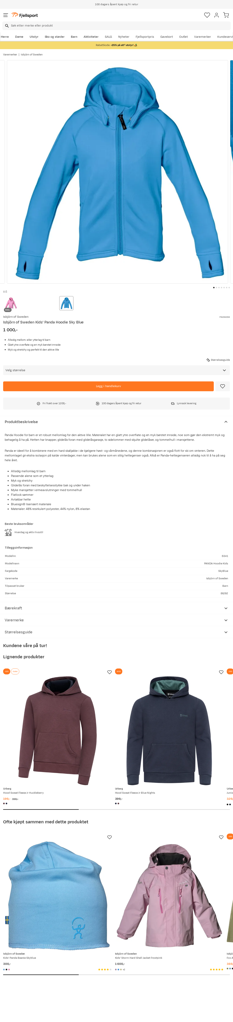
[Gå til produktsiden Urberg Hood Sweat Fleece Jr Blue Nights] (112, 711)
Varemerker (202, 37)
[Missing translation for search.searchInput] (7, 25)
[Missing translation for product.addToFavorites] (222, 386)
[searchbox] (120, 25)
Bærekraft (105, 988)
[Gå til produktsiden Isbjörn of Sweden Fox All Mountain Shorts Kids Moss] (186, 839)
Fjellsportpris (145, 37)
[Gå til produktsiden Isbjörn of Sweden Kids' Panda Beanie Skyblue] (38, 839)
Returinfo (10, 975)
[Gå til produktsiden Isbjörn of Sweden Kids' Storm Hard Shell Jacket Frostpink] (112, 839)
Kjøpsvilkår (123, 1015)
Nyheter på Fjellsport (65, 969)
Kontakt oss (12, 994)
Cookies (137, 1015)
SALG (108, 37)
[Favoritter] (207, 15)
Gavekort (166, 37)
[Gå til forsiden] (24, 15)
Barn (74, 37)
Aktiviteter (91, 37)
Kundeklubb (106, 969)
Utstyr (34, 37)
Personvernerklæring (101, 1015)
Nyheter (124, 37)
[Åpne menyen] (5, 15)
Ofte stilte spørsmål (18, 962)
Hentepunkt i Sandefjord (21, 988)
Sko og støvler (55, 37)
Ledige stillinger (109, 981)
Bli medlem (216, 929)
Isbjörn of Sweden (32, 54)
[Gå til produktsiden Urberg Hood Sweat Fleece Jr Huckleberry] (38, 711)
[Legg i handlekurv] (108, 386)
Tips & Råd (11, 981)
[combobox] (116, 25)
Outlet (183, 37)
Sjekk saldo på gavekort (20, 969)
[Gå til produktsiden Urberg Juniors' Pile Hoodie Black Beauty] (186, 711)
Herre (5, 37)
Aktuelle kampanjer (64, 962)
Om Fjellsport (107, 962)
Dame (19, 37)
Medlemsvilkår (108, 975)
